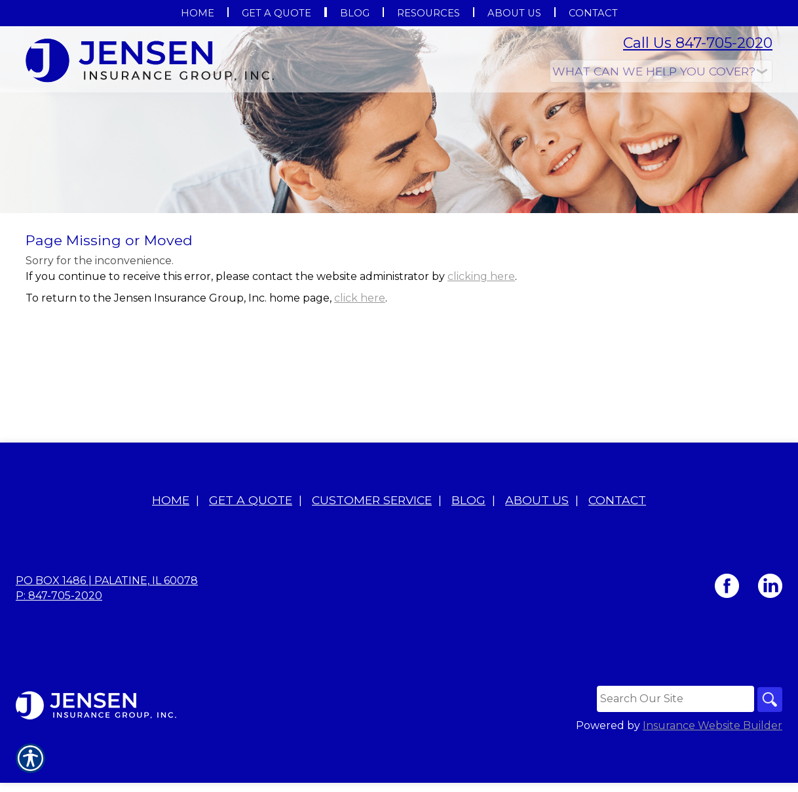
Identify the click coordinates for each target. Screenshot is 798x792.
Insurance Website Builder (712, 775)
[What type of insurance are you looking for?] (661, 71)
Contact (617, 549)
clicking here (481, 325)
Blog (468, 549)
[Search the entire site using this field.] (673, 748)
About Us (537, 549)
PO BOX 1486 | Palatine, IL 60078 (107, 630)
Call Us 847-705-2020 (697, 43)
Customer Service (372, 549)
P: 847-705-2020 (59, 645)
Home (170, 549)
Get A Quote (250, 549)
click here (359, 347)
